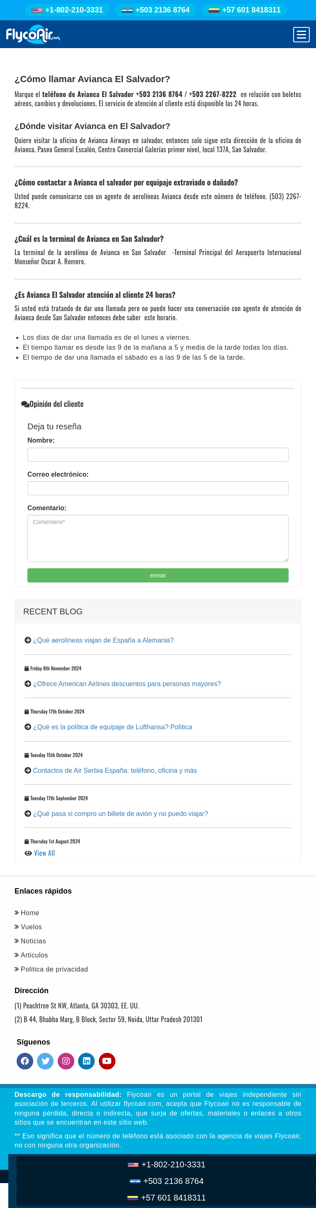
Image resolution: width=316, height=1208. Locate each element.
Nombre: (41, 440)
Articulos (34, 955)
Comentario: (46, 507)
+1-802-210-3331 (67, 10)
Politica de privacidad (54, 969)
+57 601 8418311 (244, 10)
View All (44, 853)
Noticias (33, 941)
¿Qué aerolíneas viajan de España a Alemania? (103, 640)
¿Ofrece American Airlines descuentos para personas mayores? (127, 683)
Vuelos (31, 926)
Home (30, 912)
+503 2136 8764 (155, 10)
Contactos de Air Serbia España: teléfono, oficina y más (115, 770)
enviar (158, 575)
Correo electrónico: (58, 474)
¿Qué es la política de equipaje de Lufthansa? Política (112, 727)
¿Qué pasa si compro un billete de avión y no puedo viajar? (120, 813)
